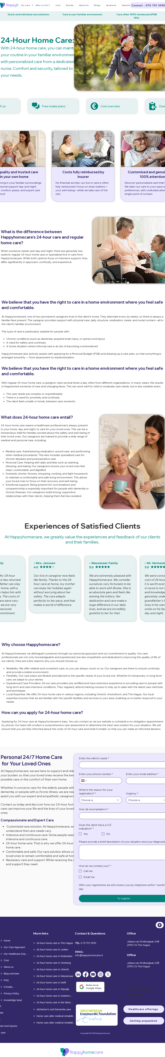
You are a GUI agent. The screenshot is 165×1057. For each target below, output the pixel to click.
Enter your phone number (96, 774)
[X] (108, 974)
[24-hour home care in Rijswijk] (53, 989)
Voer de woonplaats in (94, 809)
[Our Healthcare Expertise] (14, 954)
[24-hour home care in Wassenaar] (53, 976)
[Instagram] (100, 974)
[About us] (7, 967)
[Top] (160, 925)
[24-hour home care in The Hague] (53, 943)
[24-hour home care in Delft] (53, 982)
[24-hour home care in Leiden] (53, 949)
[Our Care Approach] (13, 947)
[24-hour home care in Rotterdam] (53, 956)
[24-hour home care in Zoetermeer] (53, 996)
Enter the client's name (94, 758)
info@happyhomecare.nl (89, 955)
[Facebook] (85, 974)
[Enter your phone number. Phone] (103, 780)
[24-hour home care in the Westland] (53, 1002)
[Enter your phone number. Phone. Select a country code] (84, 780)
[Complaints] (7, 987)
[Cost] (7, 960)
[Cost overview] (112, 106)
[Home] (7, 940)
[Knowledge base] (11, 1000)
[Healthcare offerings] (143, 1009)
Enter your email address (142, 774)
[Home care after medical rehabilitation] (54, 1016)
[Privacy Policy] (11, 993)
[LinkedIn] (78, 974)
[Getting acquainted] (143, 1021)
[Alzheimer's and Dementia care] (53, 1009)
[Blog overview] (11, 973)
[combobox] (100, 800)
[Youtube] (93, 974)
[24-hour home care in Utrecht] (53, 969)
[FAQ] (7, 980)
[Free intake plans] (53, 106)
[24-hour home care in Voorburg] (53, 963)
